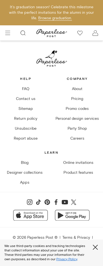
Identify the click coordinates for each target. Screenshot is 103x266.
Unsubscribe (26, 128)
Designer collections (25, 172)
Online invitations (78, 162)
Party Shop (77, 128)
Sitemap (25, 108)
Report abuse (26, 138)
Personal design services (77, 118)
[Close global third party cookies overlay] (95, 247)
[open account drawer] (95, 33)
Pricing (77, 98)
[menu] (7, 33)
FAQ (25, 88)
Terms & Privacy (76, 237)
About (77, 88)
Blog (25, 162)
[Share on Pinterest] (47, 202)
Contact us (25, 98)
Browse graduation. (55, 18)
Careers (77, 138)
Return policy (25, 118)
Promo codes (77, 108)
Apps (24, 182)
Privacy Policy (66, 259)
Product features (78, 172)
